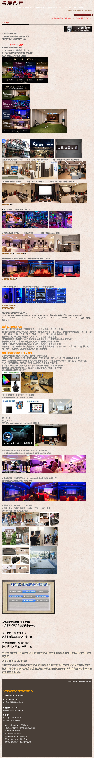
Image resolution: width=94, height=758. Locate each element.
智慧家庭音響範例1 (9, 305)
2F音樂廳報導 (6, 253)
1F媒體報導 (6, 205)
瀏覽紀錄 (90, 11)
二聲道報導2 (19, 253)
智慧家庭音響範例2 (9, 308)
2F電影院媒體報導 (8, 279)
